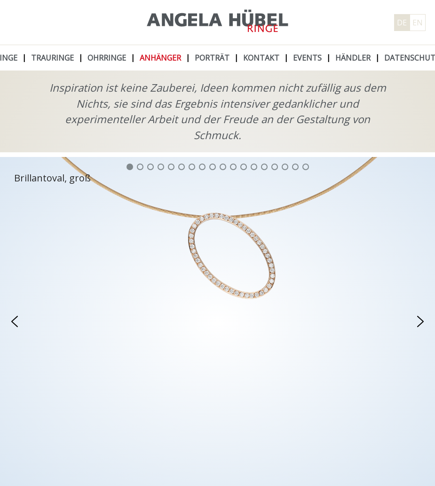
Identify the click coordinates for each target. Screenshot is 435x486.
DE (402, 22)
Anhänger (160, 58)
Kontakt (261, 58)
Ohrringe (106, 58)
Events (307, 58)
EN (417, 22)
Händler (353, 58)
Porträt (212, 58)
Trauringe (52, 58)
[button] (130, 167)
